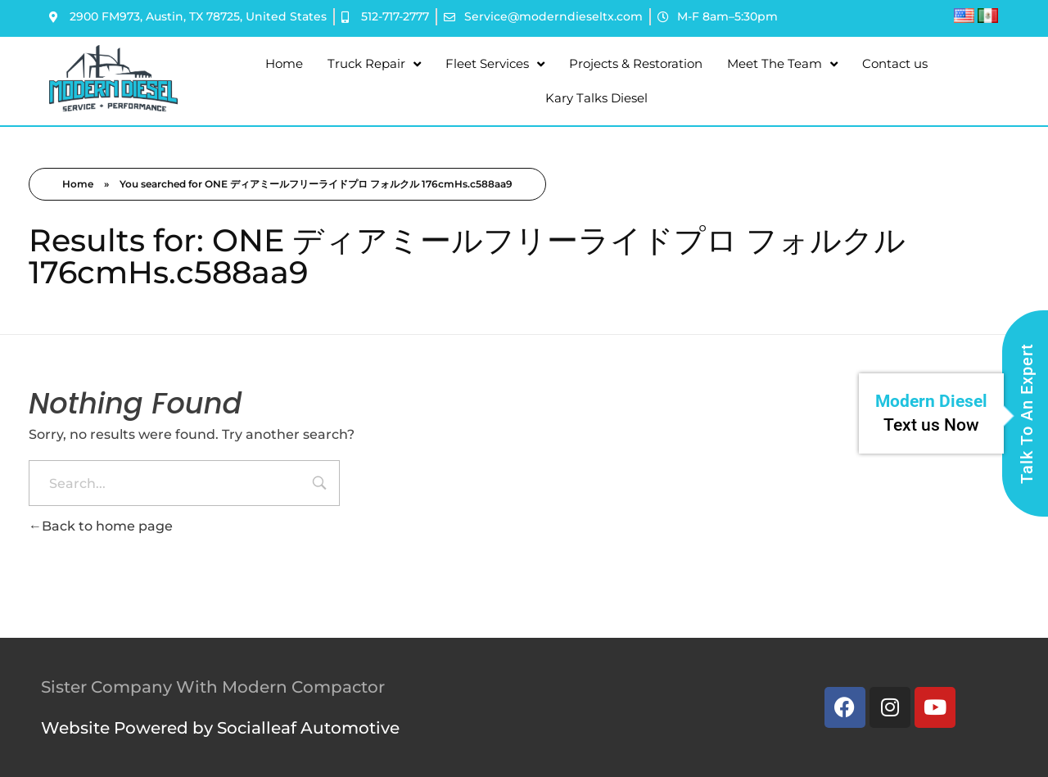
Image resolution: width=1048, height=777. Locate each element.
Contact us (895, 63)
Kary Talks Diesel (596, 98)
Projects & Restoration (635, 63)
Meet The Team (782, 64)
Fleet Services (494, 64)
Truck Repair (374, 64)
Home (284, 63)
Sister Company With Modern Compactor (213, 687)
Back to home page (101, 526)
